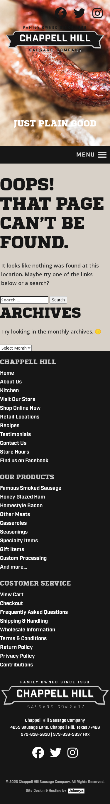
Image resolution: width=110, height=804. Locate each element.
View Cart (11, 594)
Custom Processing (23, 558)
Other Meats (15, 514)
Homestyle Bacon (21, 505)
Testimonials (15, 434)
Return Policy (16, 647)
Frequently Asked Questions (34, 612)
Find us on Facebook (24, 460)
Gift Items (12, 549)
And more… (13, 567)
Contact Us (13, 443)
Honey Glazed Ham (22, 497)
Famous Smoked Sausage (30, 488)
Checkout (11, 603)
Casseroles (13, 523)
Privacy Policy (17, 656)
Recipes (9, 425)
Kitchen (9, 390)
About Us (11, 381)
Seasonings (14, 532)
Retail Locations (19, 417)
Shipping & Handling (24, 621)
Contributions (16, 664)
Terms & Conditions (23, 638)
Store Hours (14, 452)
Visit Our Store (17, 399)
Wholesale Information (27, 629)
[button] (85, 155)
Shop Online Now (20, 408)
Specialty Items (19, 540)
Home (7, 373)
